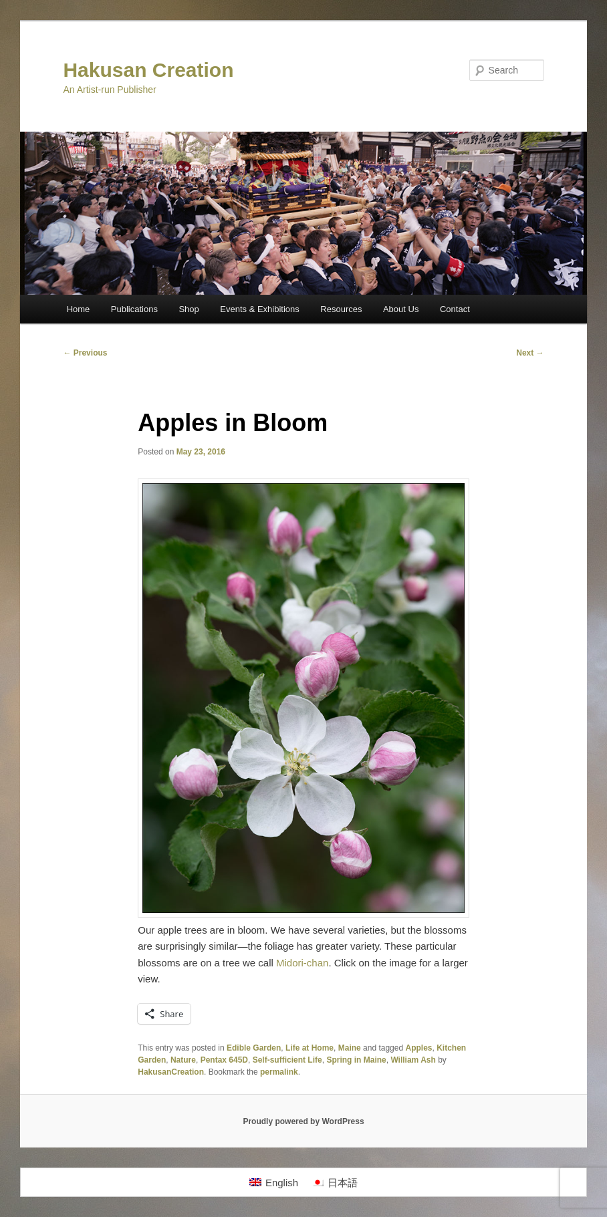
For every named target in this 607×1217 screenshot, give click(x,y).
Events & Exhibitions (259, 309)
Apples (418, 1048)
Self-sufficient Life (287, 1060)
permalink (279, 1072)
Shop (188, 309)
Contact (455, 309)
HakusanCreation (171, 1072)
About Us (400, 309)
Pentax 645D (224, 1060)
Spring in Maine (356, 1060)
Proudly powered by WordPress (303, 1121)
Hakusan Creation (148, 70)
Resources (341, 309)
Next (529, 353)
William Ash (412, 1060)
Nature (183, 1060)
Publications (134, 309)
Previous (85, 353)
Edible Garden (254, 1048)
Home (78, 309)
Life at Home (309, 1048)
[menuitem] (274, 1182)
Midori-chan (302, 962)
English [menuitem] (281, 1182)
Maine (349, 1048)
